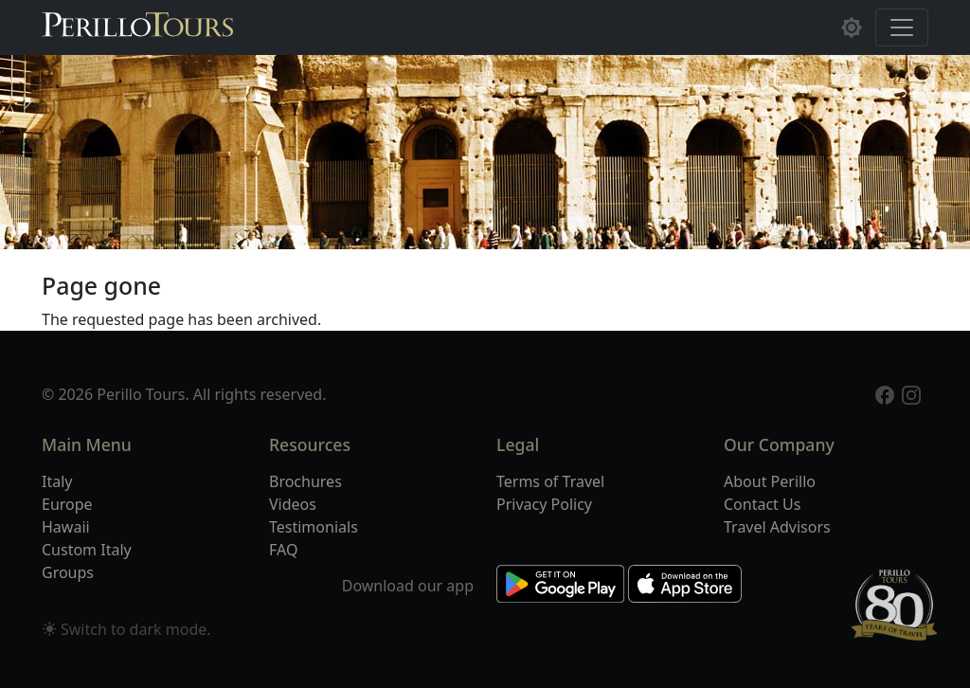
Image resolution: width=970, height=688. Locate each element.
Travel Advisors (777, 526)
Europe (67, 504)
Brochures (305, 481)
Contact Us (762, 504)
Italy (57, 481)
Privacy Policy (544, 504)
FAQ (283, 549)
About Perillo (770, 481)
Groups (68, 572)
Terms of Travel (550, 481)
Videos (292, 504)
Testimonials (313, 526)
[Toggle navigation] (901, 27)
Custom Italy (87, 549)
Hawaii (66, 526)
